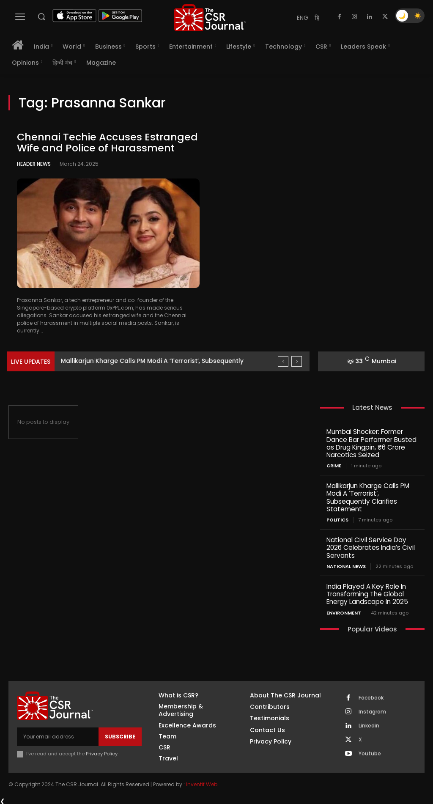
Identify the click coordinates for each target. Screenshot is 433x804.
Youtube (370, 752)
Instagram (372, 710)
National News (346, 565)
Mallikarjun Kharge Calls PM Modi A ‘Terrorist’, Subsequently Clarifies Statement (367, 497)
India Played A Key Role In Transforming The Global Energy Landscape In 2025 (366, 593)
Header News (34, 163)
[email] (58, 735)
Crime (333, 465)
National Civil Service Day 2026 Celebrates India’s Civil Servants (370, 547)
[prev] (283, 361)
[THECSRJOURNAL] (210, 17)
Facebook (371, 696)
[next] (296, 361)
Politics (337, 519)
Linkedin (369, 724)
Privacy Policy (102, 752)
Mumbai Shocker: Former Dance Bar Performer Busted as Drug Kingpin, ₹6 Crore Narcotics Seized (371, 443)
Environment (343, 611)
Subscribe (120, 734)
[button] (41, 16)
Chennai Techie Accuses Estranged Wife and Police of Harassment (108, 142)
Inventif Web (201, 783)
